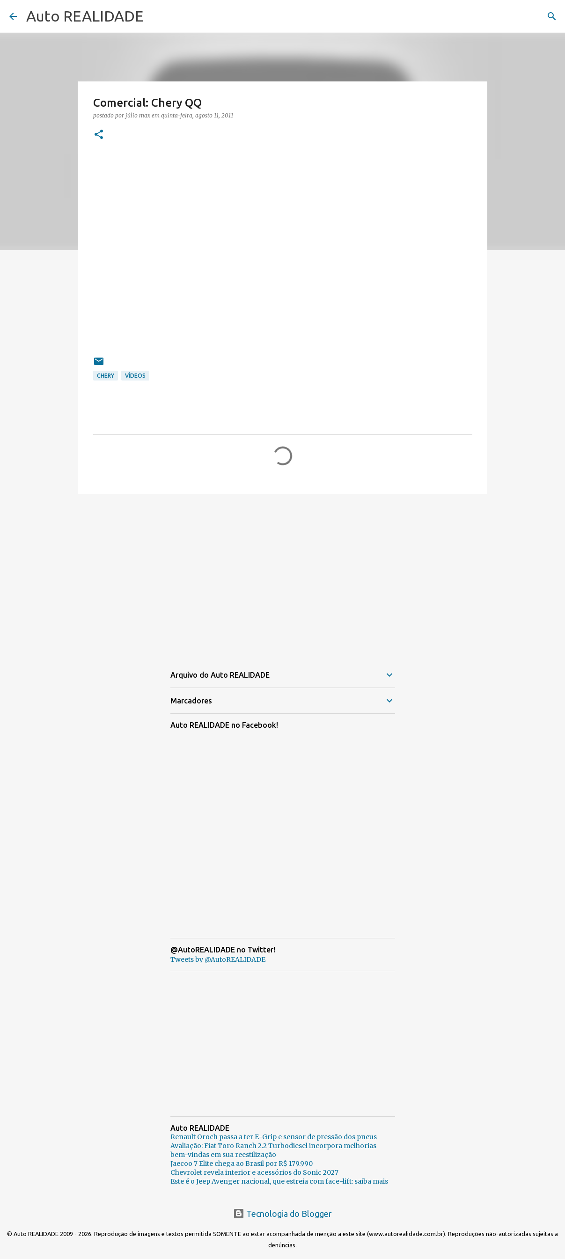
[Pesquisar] (552, 16)
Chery (105, 376)
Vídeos (135, 376)
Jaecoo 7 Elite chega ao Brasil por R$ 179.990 (241, 1163)
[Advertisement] (282, 573)
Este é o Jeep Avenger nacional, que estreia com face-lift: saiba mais (279, 1181)
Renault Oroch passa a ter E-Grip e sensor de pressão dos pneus (273, 1137)
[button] (98, 135)
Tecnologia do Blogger (282, 1213)
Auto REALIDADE (85, 15)
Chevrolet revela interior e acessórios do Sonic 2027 (254, 1172)
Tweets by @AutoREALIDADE (217, 959)
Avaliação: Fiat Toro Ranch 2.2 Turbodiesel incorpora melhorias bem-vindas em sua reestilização (273, 1150)
